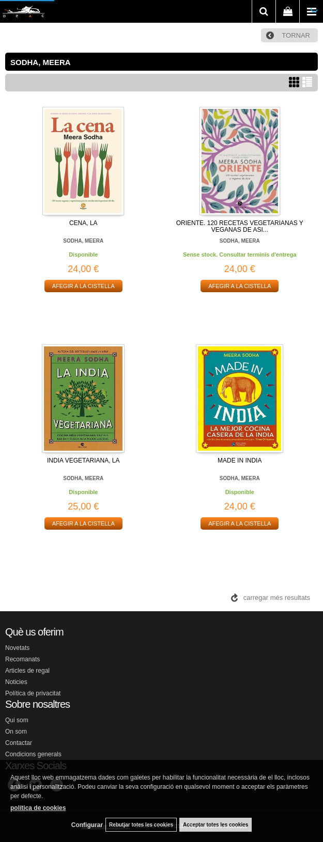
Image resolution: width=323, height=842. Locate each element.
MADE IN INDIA (240, 460)
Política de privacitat (32, 693)
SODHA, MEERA (83, 241)
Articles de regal (27, 670)
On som (16, 731)
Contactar (18, 742)
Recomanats (22, 659)
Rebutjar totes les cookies (141, 825)
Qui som (16, 720)
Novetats (17, 648)
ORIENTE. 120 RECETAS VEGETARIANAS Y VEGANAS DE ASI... (239, 226)
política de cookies (38, 808)
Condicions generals (33, 754)
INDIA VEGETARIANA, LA (83, 460)
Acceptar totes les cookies (215, 825)
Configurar (87, 825)
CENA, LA (83, 223)
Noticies (16, 682)
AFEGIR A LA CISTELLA (83, 286)
